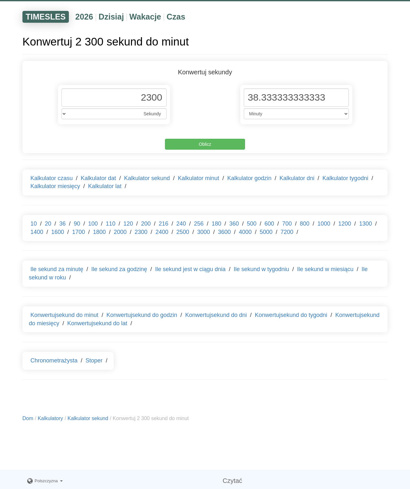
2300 (141, 232)
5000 (266, 232)
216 (163, 223)
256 (199, 223)
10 (33, 223)
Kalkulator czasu (51, 178)
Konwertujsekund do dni (216, 315)
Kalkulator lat (104, 186)
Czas (176, 16)
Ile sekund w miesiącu (325, 269)
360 (234, 223)
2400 (161, 232)
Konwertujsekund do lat (97, 323)
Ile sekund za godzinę (119, 269)
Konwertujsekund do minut (64, 315)
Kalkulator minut (198, 178)
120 (128, 223)
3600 (224, 232)
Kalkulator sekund (147, 178)
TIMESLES (46, 16)
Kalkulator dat (98, 178)
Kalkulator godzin (249, 178)
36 (62, 223)
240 (181, 223)
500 (252, 223)
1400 (36, 232)
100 (93, 223)
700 (287, 223)
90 (77, 223)
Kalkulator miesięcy (55, 186)
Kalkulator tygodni (345, 178)
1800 (99, 232)
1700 (78, 232)
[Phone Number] (114, 97)
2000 (120, 232)
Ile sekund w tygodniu (261, 269)
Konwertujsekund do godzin (141, 315)
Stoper (94, 360)
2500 (182, 232)
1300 (365, 223)
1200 (344, 223)
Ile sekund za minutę (56, 269)
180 (216, 223)
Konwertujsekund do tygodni (291, 315)
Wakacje (145, 16)
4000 (245, 232)
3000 (203, 232)
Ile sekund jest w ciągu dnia (190, 269)
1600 (57, 232)
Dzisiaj (111, 16)
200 (146, 223)
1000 (323, 223)
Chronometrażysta (54, 360)
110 (110, 223)
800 (304, 223)
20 (48, 223)
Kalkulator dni (296, 178)
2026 (84, 16)
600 (269, 223)
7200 (287, 232)
